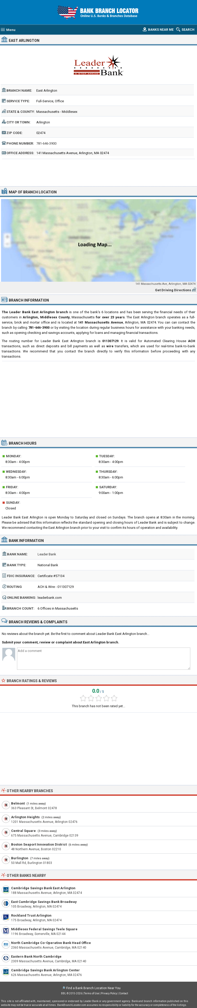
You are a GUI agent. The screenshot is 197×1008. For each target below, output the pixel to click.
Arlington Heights (25, 817)
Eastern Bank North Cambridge (36, 956)
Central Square (23, 831)
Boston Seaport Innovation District (39, 844)
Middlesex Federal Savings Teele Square (44, 929)
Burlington (19, 858)
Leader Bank (47, 554)
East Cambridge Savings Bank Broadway (44, 902)
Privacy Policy (109, 993)
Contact (123, 993)
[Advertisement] (98, 172)
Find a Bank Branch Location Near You (93, 988)
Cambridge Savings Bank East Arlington (43, 888)
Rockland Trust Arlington (31, 915)
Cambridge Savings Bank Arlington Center (45, 970)
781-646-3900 (46, 143)
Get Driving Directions (173, 290)
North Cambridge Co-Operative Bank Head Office (51, 943)
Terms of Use (91, 993)
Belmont (18, 803)
